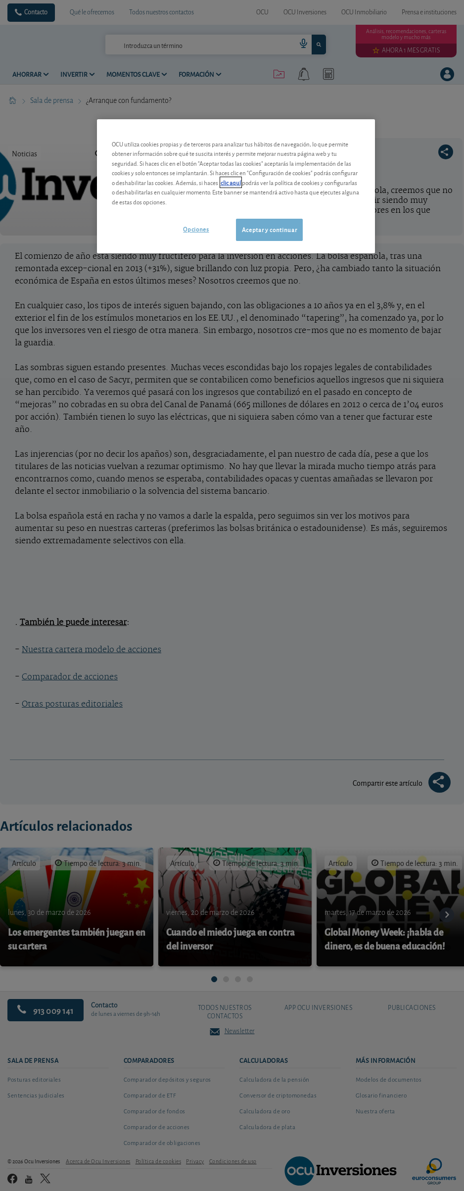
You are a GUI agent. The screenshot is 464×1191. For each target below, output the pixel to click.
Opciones (196, 229)
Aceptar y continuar (269, 229)
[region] (236, 186)
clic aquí (231, 182)
